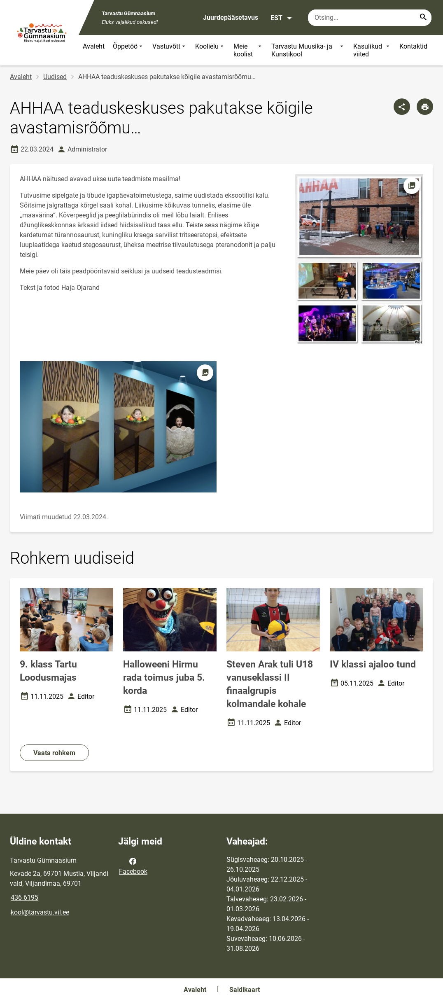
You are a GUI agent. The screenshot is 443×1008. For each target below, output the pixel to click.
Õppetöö (128, 50)
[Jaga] (402, 106)
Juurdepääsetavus (230, 17)
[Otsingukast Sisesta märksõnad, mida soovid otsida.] (369, 17)
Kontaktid (413, 46)
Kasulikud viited (372, 50)
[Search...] (423, 18)
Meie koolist (248, 50)
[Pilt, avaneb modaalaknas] (118, 426)
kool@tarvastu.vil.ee (40, 912)
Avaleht (94, 46)
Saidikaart (244, 990)
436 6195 (24, 897)
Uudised (55, 77)
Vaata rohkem (54, 753)
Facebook (133, 865)
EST (281, 18)
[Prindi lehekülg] (425, 106)
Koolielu (210, 50)
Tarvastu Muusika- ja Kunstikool (308, 50)
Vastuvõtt (169, 50)
